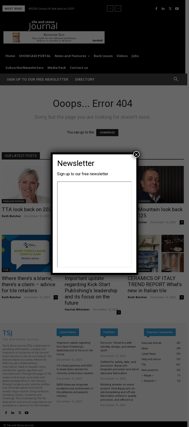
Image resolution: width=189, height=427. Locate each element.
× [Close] (136, 154)
